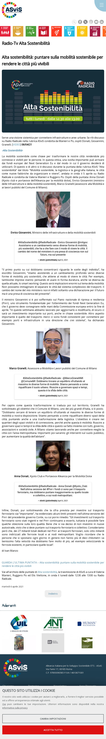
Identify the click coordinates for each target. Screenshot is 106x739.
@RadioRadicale (47, 242)
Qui (4, 704)
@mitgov (82, 242)
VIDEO (16, 144)
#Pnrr (50, 489)
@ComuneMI (28, 381)
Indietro (53, 593)
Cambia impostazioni (53, 718)
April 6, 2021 (63, 260)
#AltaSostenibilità (28, 242)
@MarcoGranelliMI (73, 378)
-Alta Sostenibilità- (12, 150)
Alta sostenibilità (47, 572)
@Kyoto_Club (79, 486)
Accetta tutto (53, 729)
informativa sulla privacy (15, 707)
